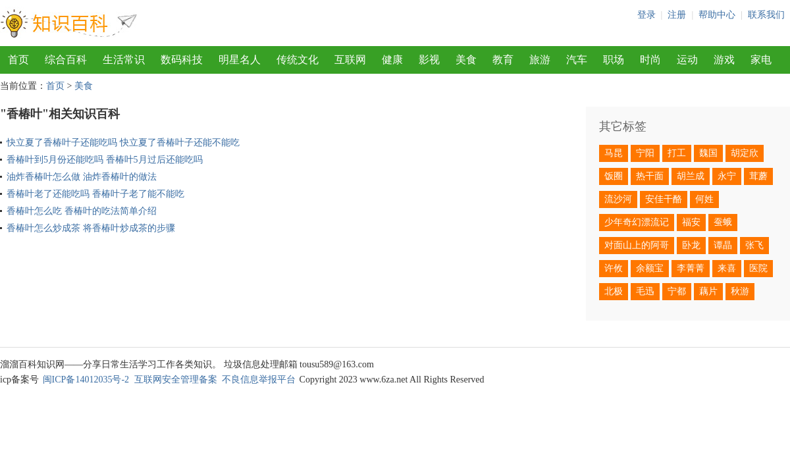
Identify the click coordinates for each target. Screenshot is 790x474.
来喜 (727, 268)
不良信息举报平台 (259, 379)
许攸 (613, 268)
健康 (392, 59)
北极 (613, 291)
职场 (613, 59)
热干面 (650, 176)
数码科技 (182, 59)
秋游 (740, 291)
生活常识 (124, 59)
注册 (677, 15)
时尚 (650, 59)
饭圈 (613, 176)
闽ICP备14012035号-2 (86, 379)
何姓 (704, 199)
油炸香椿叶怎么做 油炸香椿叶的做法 (82, 177)
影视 (429, 59)
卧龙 (691, 245)
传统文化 (297, 59)
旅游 (539, 59)
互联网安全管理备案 (175, 379)
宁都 (677, 291)
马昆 (613, 153)
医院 (758, 268)
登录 (646, 15)
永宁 (727, 176)
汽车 (576, 59)
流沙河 (618, 199)
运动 (687, 59)
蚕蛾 (723, 222)
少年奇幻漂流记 (636, 222)
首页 (18, 59)
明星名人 (240, 59)
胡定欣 (744, 153)
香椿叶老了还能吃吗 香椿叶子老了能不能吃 (95, 194)
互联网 (350, 59)
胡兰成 (690, 176)
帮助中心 (716, 15)
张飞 (754, 245)
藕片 (708, 291)
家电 (761, 59)
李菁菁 (690, 268)
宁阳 (645, 153)
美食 (466, 59)
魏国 (708, 153)
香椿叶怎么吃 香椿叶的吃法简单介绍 (82, 211)
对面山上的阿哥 (636, 245)
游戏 (724, 59)
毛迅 (645, 291)
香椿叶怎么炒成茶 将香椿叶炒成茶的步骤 (91, 228)
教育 (503, 59)
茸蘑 (758, 176)
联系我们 (766, 15)
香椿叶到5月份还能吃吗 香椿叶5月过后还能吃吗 (105, 160)
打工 (677, 153)
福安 (691, 222)
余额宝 (650, 268)
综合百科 (66, 59)
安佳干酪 (663, 199)
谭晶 (723, 245)
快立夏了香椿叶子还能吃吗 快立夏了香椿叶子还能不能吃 (123, 142)
